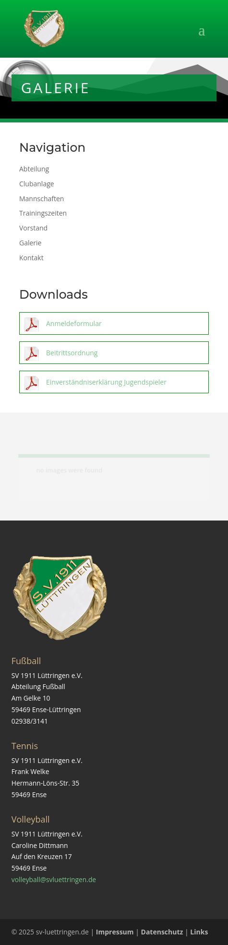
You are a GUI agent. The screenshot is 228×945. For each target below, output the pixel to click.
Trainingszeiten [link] (43, 213)
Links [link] (199, 931)
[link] (44, 28)
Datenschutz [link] (162, 931)
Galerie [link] (30, 242)
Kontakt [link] (31, 257)
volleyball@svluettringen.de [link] (54, 879)
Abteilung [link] (34, 168)
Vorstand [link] (33, 227)
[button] (114, 36)
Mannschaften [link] (41, 198)
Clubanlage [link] (36, 183)
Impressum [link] (115, 931)
